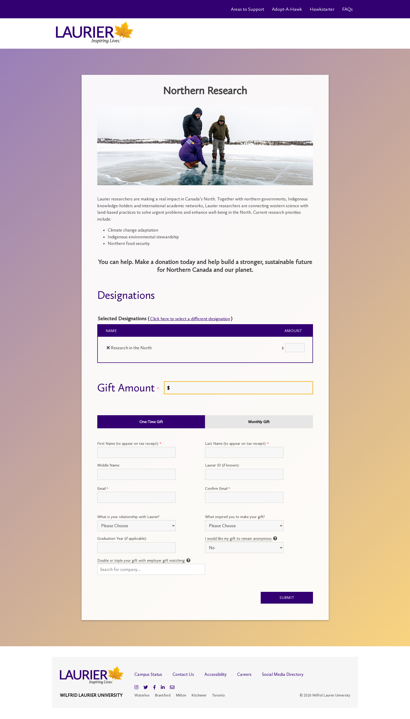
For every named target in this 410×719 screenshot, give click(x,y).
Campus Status (148, 674)
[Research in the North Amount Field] (295, 347)
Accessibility (215, 674)
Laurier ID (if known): (222, 465)
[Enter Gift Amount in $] (238, 387)
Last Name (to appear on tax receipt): (237, 443)
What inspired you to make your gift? (235, 516)
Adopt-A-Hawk (287, 9)
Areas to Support (247, 9)
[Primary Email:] (136, 497)
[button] (151, 569)
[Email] (172, 688)
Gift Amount (128, 387)
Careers (244, 674)
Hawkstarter (322, 9)
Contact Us (183, 674)
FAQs (347, 9)
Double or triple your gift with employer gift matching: (141, 560)
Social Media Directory (283, 674)
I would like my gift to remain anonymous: (238, 538)
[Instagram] (136, 688)
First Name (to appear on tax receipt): (129, 443)
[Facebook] (154, 688)
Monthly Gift (259, 421)
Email (102, 488)
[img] (108, 347)
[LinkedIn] (162, 688)
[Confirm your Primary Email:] (244, 497)
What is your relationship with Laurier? (128, 516)
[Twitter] (146, 688)
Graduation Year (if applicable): (122, 538)
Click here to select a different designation (196, 318)
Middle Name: (108, 465)
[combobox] (151, 569)
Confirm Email (217, 488)
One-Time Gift (151, 421)
